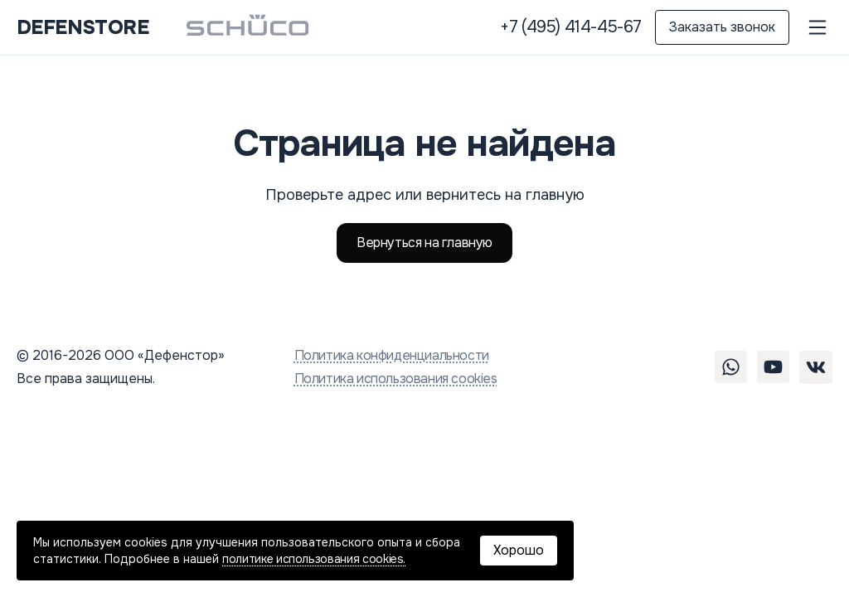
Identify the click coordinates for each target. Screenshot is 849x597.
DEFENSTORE (82, 27)
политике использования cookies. (313, 558)
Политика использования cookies (395, 378)
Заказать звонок (722, 27)
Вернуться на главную (424, 242)
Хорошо (518, 550)
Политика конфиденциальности (391, 355)
